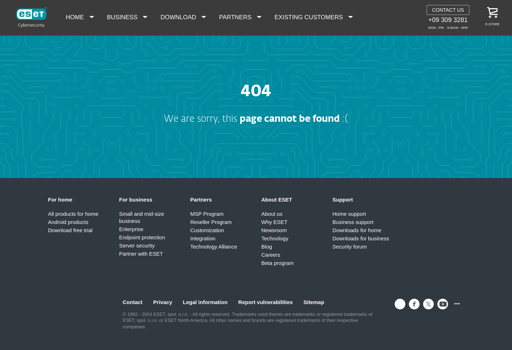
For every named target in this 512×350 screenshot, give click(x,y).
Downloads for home (357, 230)
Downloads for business (360, 238)
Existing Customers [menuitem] (309, 17)
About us (271, 214)
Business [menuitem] (123, 17)
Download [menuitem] (179, 17)
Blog (266, 247)
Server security (137, 245)
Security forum (349, 247)
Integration (202, 238)
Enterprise (131, 229)
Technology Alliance (213, 247)
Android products (68, 222)
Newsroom (274, 230)
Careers (270, 255)
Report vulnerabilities (265, 302)
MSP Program (207, 214)
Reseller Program (211, 222)
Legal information (205, 302)
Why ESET (274, 222)
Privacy (162, 302)
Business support (352, 222)
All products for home (73, 214)
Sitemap (313, 302)
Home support (349, 214)
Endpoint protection (142, 237)
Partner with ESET (141, 254)
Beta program (277, 263)
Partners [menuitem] (236, 17)
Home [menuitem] (76, 17)
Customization (207, 230)
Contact (133, 302)
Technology (274, 238)
